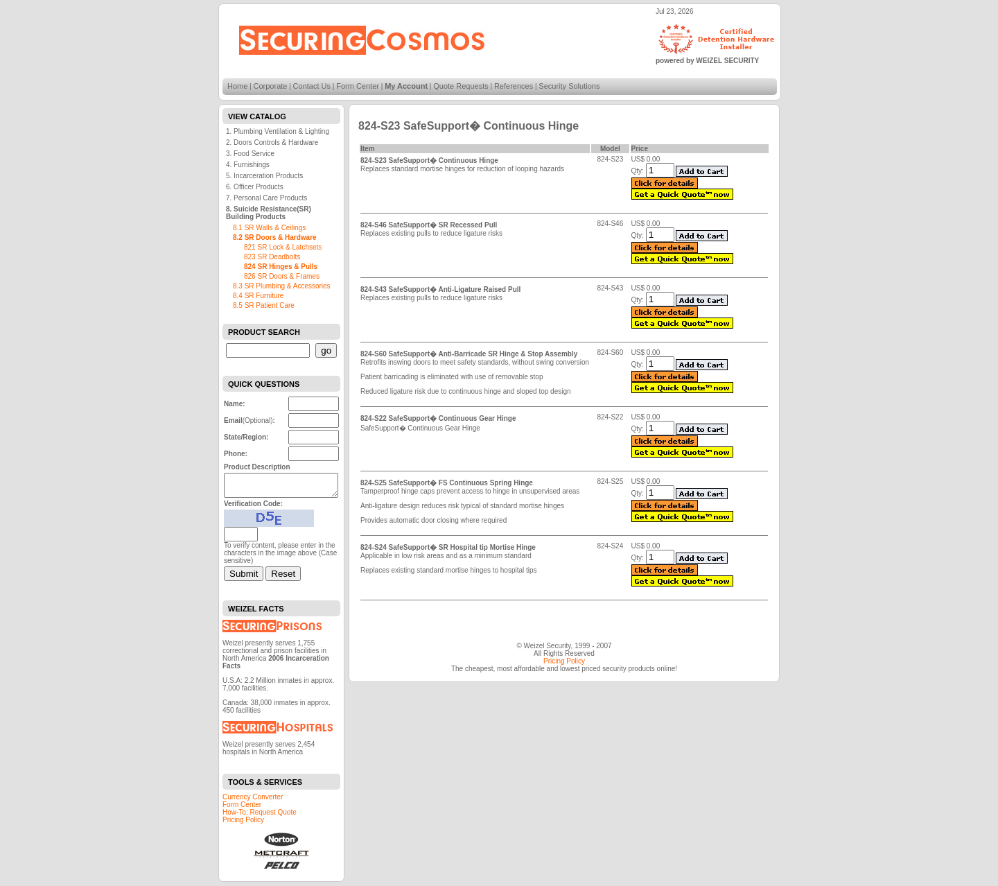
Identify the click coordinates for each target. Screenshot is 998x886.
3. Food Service (250, 153)
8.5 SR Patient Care (264, 305)
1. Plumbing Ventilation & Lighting (277, 131)
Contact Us (312, 86)
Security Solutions (569, 86)
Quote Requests (461, 86)
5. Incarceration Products (264, 176)
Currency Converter (252, 801)
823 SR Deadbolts (272, 257)
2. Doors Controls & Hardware (272, 142)
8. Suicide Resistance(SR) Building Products (268, 212)
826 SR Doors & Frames (281, 276)
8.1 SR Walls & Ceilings (269, 228)
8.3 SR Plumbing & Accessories (282, 286)
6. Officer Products (254, 187)
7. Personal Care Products (266, 198)
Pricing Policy (243, 824)
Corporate (271, 86)
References (513, 86)
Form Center (357, 86)
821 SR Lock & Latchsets (283, 247)
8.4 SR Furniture (258, 295)
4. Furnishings (248, 164)
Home (237, 86)
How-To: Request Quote (259, 816)
